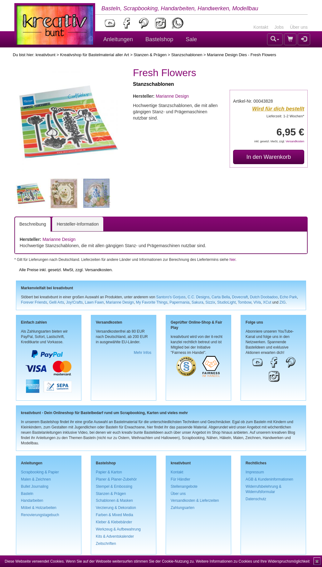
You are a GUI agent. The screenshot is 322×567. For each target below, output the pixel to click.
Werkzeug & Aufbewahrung (118, 529)
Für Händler (180, 479)
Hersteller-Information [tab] (78, 224)
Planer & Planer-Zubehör (116, 479)
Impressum (255, 472)
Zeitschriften (106, 543)
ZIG (283, 302)
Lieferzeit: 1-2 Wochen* (285, 116)
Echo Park (288, 297)
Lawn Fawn (94, 302)
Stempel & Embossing (114, 486)
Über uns (299, 27)
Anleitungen (118, 39)
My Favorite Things (152, 302)
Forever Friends (34, 302)
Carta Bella (221, 297)
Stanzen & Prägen (150, 54)
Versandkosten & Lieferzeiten (195, 500)
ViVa (257, 302)
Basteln (27, 493)
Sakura (197, 302)
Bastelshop (159, 39)
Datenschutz (256, 499)
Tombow (244, 302)
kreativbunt (46, 54)
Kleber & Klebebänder (114, 522)
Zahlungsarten (182, 508)
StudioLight (226, 302)
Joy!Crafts (74, 302)
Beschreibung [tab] (32, 224)
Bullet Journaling (34, 486)
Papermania (179, 302)
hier (232, 259)
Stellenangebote (184, 486)
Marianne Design (172, 96)
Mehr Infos (142, 352)
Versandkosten (294, 141)
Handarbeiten (32, 500)
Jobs (279, 27)
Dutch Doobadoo (264, 297)
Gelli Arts (56, 302)
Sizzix (210, 302)
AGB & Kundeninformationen (269, 479)
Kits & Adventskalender (115, 536)
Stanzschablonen (186, 54)
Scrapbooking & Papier (40, 472)
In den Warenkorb (268, 157)
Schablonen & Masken (114, 500)
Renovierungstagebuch (40, 515)
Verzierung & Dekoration (116, 508)
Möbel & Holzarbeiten (38, 508)
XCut (267, 302)
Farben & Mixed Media (114, 515)
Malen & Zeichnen (36, 479)
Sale (191, 39)
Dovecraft (240, 297)
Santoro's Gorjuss (171, 297)
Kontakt (260, 27)
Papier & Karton (109, 472)
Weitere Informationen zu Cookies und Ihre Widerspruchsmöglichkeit (253, 561)
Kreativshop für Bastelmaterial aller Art (94, 54)
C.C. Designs (198, 297)
